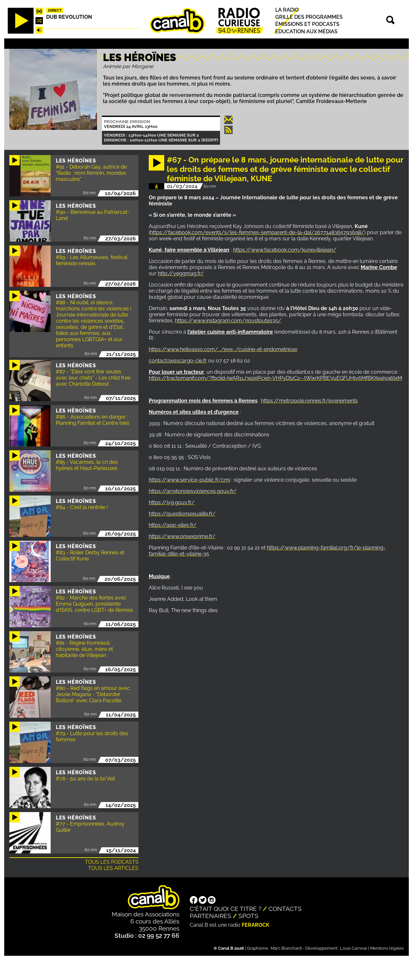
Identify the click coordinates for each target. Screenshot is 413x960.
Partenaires (210, 915)
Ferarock (255, 925)
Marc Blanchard (286, 948)
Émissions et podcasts (307, 24)
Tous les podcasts (111, 862)
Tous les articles (113, 868)
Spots (248, 915)
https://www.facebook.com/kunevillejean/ (284, 250)
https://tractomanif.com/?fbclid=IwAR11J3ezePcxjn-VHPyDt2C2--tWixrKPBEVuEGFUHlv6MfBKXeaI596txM (275, 378)
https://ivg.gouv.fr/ (172, 502)
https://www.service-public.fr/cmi (189, 480)
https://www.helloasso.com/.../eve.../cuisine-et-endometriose (223, 349)
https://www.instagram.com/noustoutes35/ (228, 321)
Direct (55, 10)
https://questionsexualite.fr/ (182, 514)
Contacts (285, 908)
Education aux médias (306, 31)
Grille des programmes (309, 17)
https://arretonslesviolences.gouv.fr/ (193, 491)
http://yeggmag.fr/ (181, 273)
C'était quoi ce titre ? (225, 908)
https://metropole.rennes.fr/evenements (309, 401)
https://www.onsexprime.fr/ (182, 536)
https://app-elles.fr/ (172, 525)
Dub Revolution (69, 17)
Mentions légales (387, 948)
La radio (287, 10)
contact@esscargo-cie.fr (178, 361)
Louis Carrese (353, 948)
